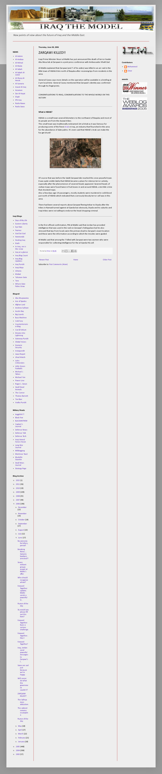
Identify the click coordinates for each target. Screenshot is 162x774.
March (21, 734)
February (22, 738)
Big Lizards (19, 315)
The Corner (20, 393)
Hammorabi (19, 237)
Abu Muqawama (22, 298)
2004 (18, 751)
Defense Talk (20, 433)
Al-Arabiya (19, 60)
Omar (130, 71)
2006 (18, 504)
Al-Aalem (19, 56)
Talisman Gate (21, 277)
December (22, 507)
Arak (67, 127)
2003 (18, 754)
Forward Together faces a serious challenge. (23, 625)
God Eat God (20, 234)
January (21, 742)
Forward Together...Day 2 (23, 635)
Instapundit (20, 351)
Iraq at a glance (21, 252)
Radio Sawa (20, 107)
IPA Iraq (18, 100)
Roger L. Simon (21, 384)
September (22, 524)
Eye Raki (18, 227)
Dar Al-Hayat (20, 94)
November (22, 514)
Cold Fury (19, 321)
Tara (17, 281)
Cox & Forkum (20, 330)
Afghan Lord (20, 305)
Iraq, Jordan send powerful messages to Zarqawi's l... (23, 655)
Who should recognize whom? (23, 580)
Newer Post (44, 260)
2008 (18, 496)
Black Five (19, 418)
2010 (18, 488)
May (20, 726)
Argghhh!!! (19, 414)
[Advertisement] (22, 161)
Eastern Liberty (21, 224)
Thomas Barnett (21, 396)
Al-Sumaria (19, 84)
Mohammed (132, 67)
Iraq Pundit (19, 264)
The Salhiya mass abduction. (23, 702)
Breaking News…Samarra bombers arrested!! (23, 554)
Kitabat (18, 274)
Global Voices (20, 342)
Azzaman (18, 90)
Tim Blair (18, 399)
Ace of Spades (20, 301)
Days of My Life (21, 220)
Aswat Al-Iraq (20, 87)
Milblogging (20, 451)
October (21, 520)
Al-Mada (18, 66)
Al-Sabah (18, 69)
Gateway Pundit (21, 339)
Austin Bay (19, 311)
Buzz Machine (21, 318)
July (20, 534)
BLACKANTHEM (21, 421)
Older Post (107, 260)
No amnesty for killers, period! (23, 543)
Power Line (19, 381)
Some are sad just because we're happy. (23, 670)
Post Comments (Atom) (58, 264)
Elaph (17, 97)
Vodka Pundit (20, 403)
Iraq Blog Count (21, 256)
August (21, 530)
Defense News (21, 430)
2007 (18, 500)
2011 (18, 484)
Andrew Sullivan (22, 308)
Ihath (17, 243)
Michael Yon (20, 377)
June (20, 538)
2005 (18, 747)
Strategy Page (20, 469)
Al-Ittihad (19, 63)
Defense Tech (20, 436)
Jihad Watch (20, 357)
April (20, 730)
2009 (18, 492)
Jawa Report (20, 354)
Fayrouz (18, 230)
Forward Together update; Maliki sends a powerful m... (22, 593)
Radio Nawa (20, 103)
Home (75, 260)
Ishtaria (18, 271)
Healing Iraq (20, 240)
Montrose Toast (21, 454)
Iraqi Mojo (19, 268)
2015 (18, 480)
